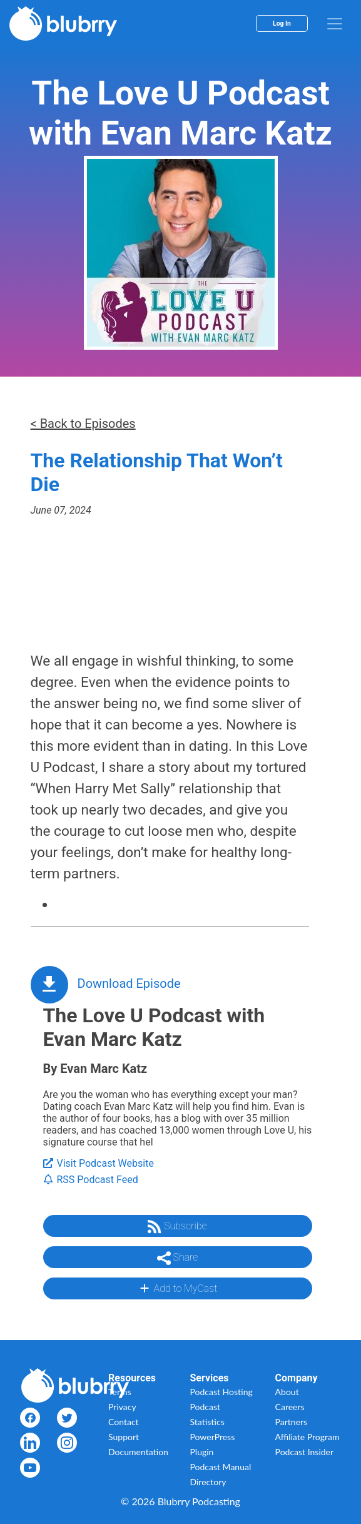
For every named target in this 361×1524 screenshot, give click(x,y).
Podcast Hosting (221, 1391)
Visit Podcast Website (98, 1163)
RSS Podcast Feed (90, 1180)
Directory (208, 1481)
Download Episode (129, 983)
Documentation (138, 1451)
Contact (123, 1421)
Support (123, 1436)
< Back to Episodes (83, 423)
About (287, 1391)
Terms (119, 1391)
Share (177, 1258)
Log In (282, 23)
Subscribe (177, 1227)
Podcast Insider (304, 1451)
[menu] (335, 24)
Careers (290, 1406)
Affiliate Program (307, 1436)
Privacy (122, 1406)
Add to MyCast (177, 1288)
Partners (291, 1421)
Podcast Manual (221, 1466)
